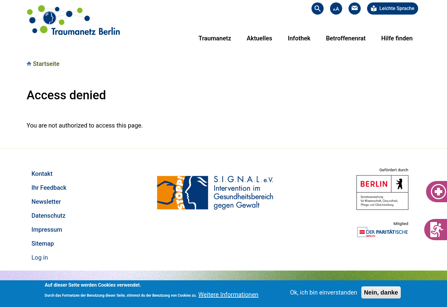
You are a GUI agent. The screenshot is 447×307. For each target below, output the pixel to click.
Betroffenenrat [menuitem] (346, 38)
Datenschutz (49, 215)
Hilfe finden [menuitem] (396, 38)
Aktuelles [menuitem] (259, 38)
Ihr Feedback (49, 187)
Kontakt (42, 173)
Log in (40, 257)
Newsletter (46, 201)
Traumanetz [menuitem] (214, 38)
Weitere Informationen (228, 294)
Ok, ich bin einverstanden (323, 292)
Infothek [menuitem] (299, 38)
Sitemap (43, 243)
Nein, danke (381, 292)
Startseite (46, 63)
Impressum (47, 229)
